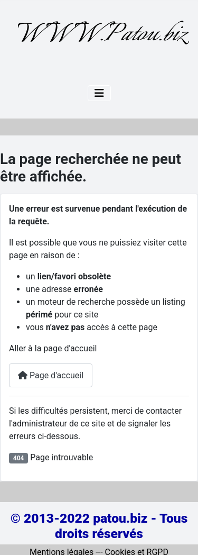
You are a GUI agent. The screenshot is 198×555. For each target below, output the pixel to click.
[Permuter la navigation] (99, 93)
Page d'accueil (50, 375)
